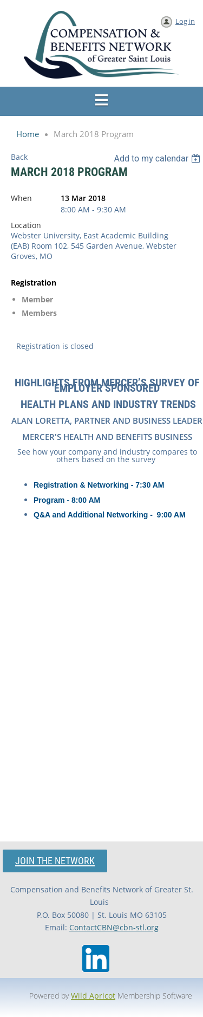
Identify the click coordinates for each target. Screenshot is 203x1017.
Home (27, 133)
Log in (185, 21)
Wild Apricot (93, 995)
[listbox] (158, 158)
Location (26, 225)
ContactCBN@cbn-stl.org (114, 927)
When (21, 198)
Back (19, 157)
